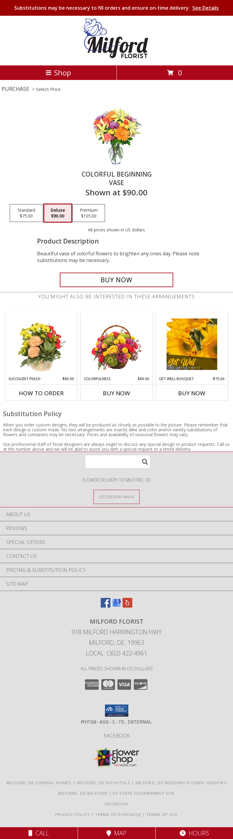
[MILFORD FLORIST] (116, 56)
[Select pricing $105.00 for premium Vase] (89, 213)
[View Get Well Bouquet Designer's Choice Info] (192, 344)
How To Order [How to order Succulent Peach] (41, 393)
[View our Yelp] (127, 605)
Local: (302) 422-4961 (116, 653)
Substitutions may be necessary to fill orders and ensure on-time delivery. (116, 8)
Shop (58, 73)
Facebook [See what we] (116, 735)
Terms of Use (162, 814)
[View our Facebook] (105, 605)
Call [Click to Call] (39, 833)
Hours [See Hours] (194, 833)
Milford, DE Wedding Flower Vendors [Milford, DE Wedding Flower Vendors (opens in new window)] (181, 782)
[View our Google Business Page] (116, 605)
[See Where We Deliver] (116, 496)
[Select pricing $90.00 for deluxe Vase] (57, 213)
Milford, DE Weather (83, 793)
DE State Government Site (144, 793)
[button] (116, 711)
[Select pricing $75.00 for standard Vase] (26, 213)
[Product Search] (117, 462)
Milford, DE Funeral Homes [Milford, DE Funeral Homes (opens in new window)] (39, 782)
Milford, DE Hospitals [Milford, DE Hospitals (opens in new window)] (103, 782)
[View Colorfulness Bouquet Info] (116, 344)
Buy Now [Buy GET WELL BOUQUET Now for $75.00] (191, 393)
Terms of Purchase (118, 814)
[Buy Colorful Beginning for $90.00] (116, 280)
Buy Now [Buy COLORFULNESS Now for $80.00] (116, 393)
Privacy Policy (72, 814)
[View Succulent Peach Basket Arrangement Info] (41, 344)
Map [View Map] (116, 833)
